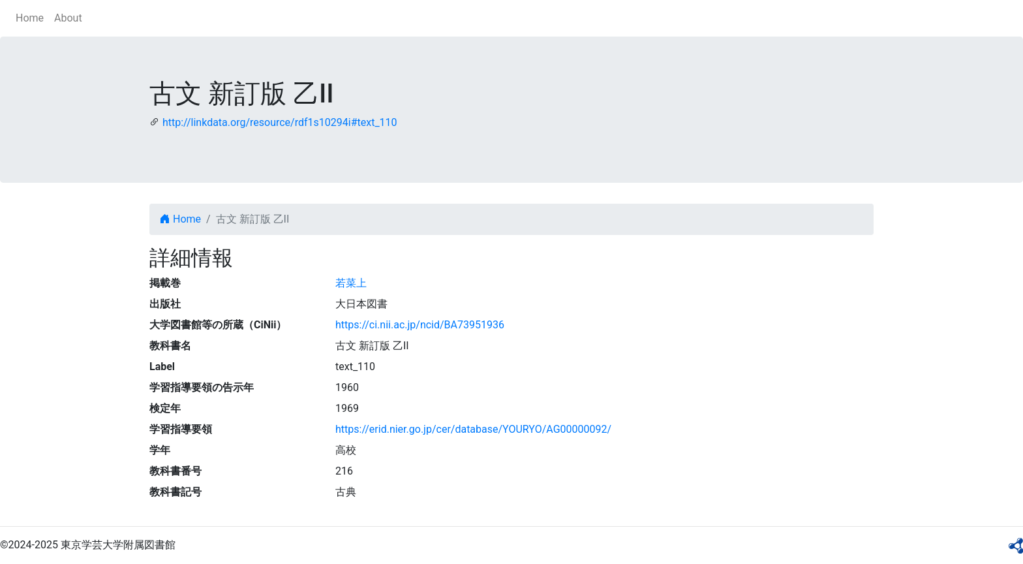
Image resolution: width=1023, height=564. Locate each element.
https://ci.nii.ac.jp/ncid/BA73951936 (419, 325)
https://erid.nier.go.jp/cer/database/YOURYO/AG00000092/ (473, 429)
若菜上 (351, 283)
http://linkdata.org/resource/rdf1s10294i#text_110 (279, 122)
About (68, 18)
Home (30, 18)
